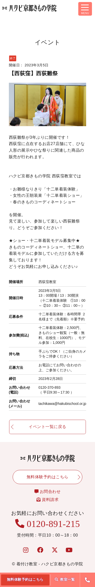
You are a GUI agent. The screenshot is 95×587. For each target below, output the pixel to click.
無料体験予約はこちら (25, 579)
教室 (65, 579)
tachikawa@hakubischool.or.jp (62, 404)
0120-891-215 (47, 524)
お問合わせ (47, 491)
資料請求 (47, 499)
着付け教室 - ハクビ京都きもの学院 (49, 564)
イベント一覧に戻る (47, 429)
